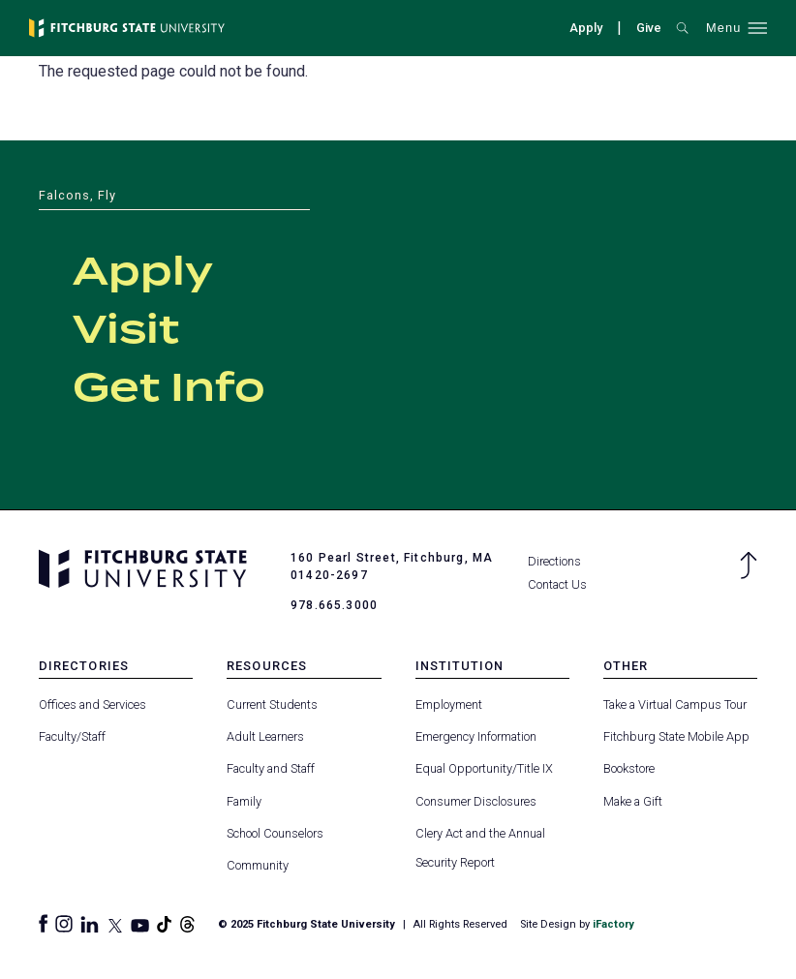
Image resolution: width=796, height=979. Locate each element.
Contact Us (557, 584)
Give (648, 27)
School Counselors (275, 833)
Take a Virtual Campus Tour (675, 704)
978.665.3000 (334, 605)
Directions (554, 561)
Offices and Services (92, 704)
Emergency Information (475, 736)
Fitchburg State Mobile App (676, 736)
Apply (585, 27)
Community (258, 865)
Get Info (169, 389)
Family (244, 801)
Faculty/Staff (72, 736)
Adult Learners (265, 736)
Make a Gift (632, 801)
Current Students (272, 704)
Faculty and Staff (271, 768)
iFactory (613, 924)
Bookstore (629, 768)
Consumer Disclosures (475, 801)
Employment (448, 704)
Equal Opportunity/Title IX (484, 768)
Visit (126, 331)
